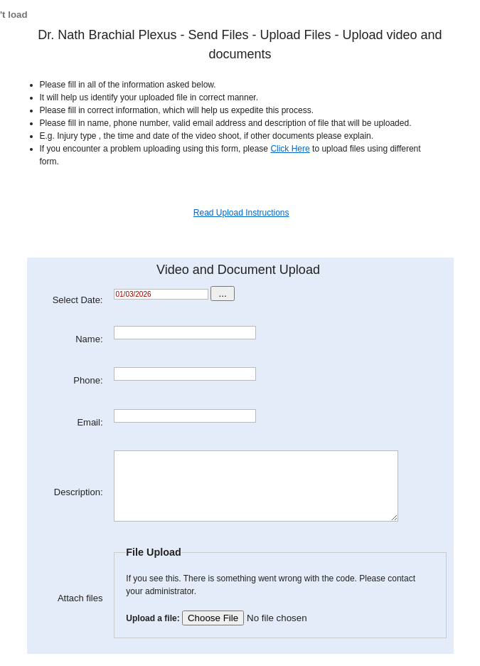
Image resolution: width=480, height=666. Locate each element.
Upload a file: (244, 618)
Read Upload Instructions (241, 213)
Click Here (289, 149)
